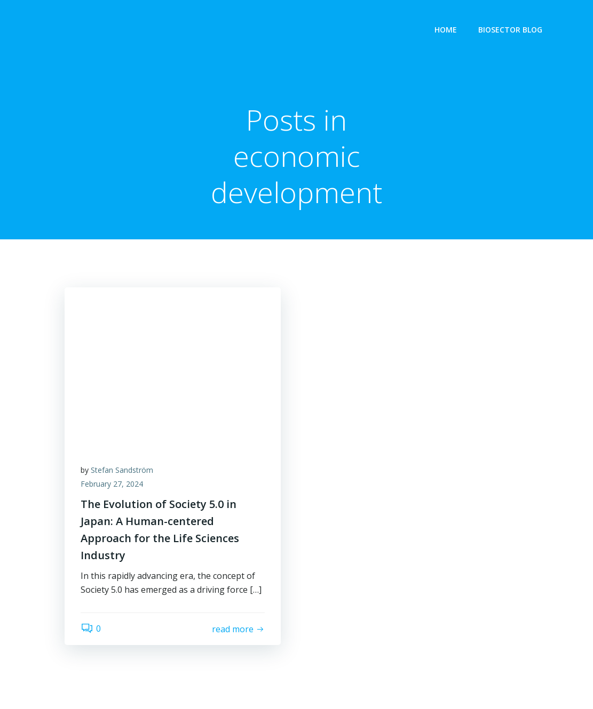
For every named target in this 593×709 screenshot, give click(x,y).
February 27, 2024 (112, 484)
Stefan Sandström (122, 470)
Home (445, 30)
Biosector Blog (510, 30)
